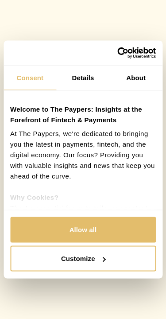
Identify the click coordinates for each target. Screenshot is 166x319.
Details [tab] (83, 77)
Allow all (83, 229)
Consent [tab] (29, 77)
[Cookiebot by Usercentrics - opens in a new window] (118, 53)
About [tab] (136, 77)
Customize (83, 258)
